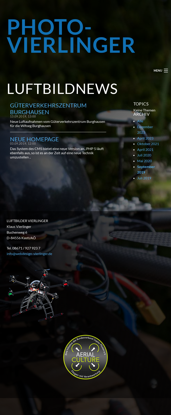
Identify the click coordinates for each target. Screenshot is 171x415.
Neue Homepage (34, 139)
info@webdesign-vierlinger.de (29, 253)
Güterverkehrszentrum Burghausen (48, 108)
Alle (140, 121)
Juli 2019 (144, 178)
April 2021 (145, 149)
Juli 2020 (144, 155)
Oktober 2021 (148, 144)
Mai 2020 (144, 161)
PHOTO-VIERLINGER (71, 35)
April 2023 (145, 138)
